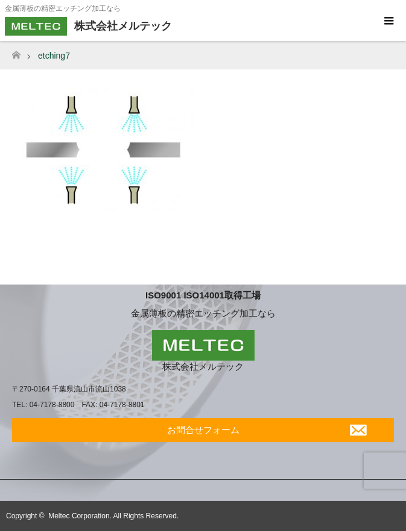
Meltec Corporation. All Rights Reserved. (113, 516)
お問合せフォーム (203, 430)
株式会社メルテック (203, 366)
